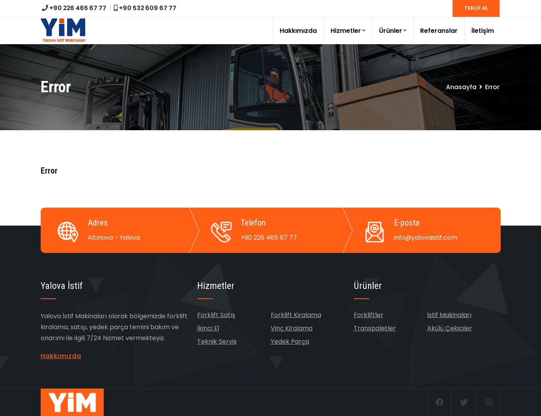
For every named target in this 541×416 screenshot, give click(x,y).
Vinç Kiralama (292, 328)
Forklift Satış (216, 314)
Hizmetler (348, 30)
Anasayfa (461, 86)
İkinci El (208, 328)
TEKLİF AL (476, 8)
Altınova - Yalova (114, 237)
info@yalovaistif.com (426, 237)
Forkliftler (368, 314)
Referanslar (439, 30)
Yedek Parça (290, 341)
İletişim (482, 30)
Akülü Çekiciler (449, 328)
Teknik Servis (217, 341)
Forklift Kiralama (296, 314)
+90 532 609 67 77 (146, 8)
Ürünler (392, 30)
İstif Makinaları (449, 314)
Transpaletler (375, 328)
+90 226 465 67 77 (74, 8)
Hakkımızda (298, 30)
